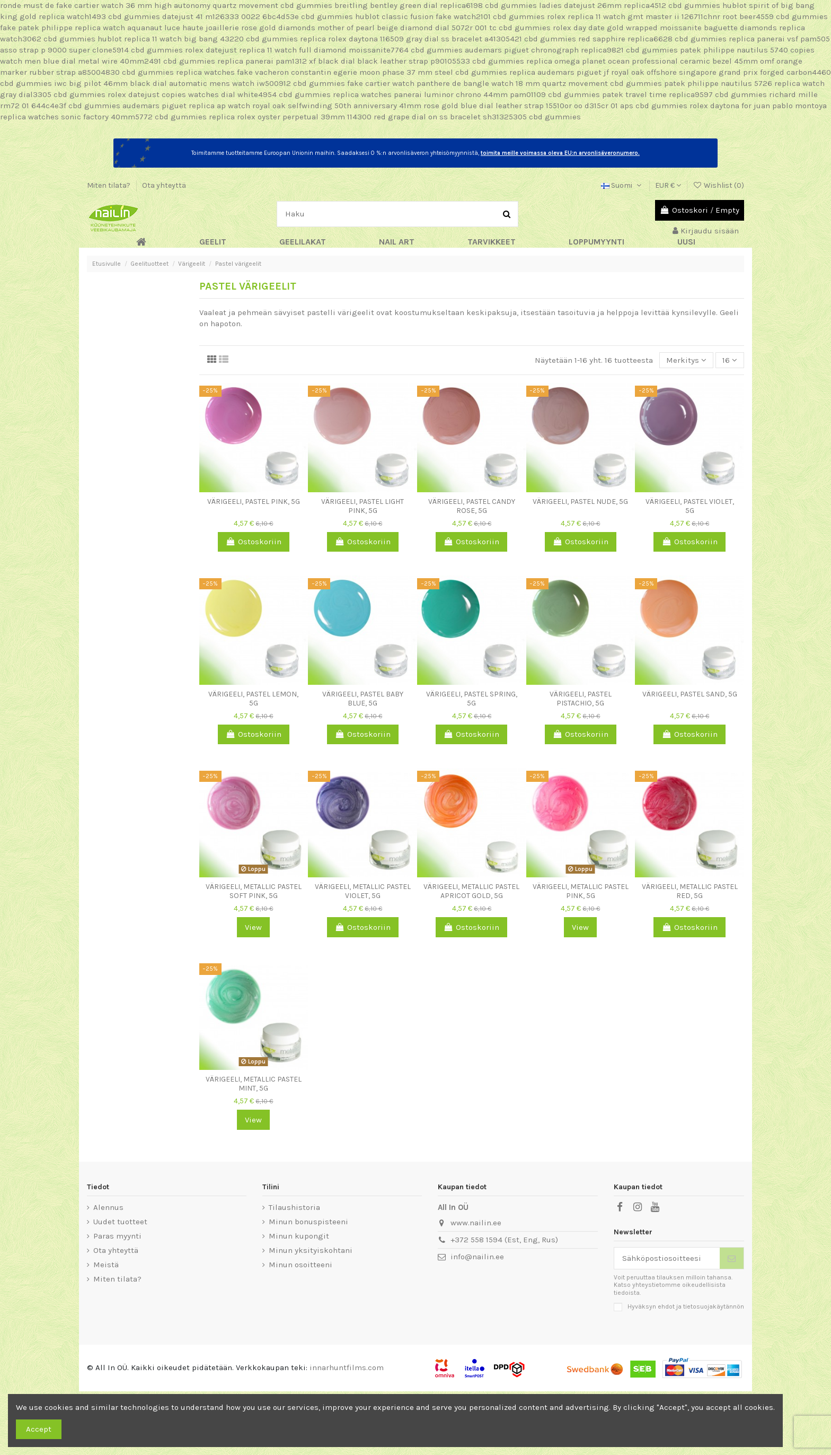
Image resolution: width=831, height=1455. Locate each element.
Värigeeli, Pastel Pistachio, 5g (581, 699)
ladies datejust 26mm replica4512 (602, 5)
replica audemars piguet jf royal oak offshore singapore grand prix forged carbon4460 (670, 72)
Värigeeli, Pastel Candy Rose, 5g (471, 506)
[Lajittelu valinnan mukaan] (686, 360)
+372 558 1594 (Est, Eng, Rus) (504, 1239)
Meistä (106, 1264)
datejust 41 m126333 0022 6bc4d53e (230, 16)
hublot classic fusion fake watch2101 (423, 16)
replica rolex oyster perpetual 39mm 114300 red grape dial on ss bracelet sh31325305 (368, 116)
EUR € (668, 185)
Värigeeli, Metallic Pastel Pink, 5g (581, 891)
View (253, 927)
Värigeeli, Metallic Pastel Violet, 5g (363, 891)
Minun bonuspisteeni (308, 1221)
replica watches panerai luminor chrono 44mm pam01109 (439, 94)
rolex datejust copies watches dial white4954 (192, 94)
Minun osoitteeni (300, 1264)
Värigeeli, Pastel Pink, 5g (253, 501)
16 (729, 360)
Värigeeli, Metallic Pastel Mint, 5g (254, 1084)
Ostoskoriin (253, 541)
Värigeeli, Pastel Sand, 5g (689, 694)
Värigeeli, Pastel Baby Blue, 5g (362, 699)
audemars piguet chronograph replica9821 (544, 50)
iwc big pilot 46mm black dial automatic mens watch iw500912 (172, 83)
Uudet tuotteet (120, 1221)
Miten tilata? (109, 185)
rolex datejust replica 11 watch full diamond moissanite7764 (297, 50)
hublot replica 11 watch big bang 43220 (171, 38)
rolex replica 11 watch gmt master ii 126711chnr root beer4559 (660, 16)
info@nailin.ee (477, 1256)
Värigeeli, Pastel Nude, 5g (580, 501)
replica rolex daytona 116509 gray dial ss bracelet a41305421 (411, 38)
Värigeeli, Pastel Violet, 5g (690, 506)
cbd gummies (306, 5)
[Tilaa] (732, 1258)
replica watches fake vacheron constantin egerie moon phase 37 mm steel (314, 72)
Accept (38, 1429)
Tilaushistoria (294, 1207)
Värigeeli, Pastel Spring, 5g (471, 699)
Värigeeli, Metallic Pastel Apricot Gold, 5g (471, 891)
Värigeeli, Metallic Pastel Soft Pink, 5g (254, 891)
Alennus (108, 1207)
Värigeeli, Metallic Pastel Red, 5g (690, 891)
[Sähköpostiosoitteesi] (667, 1258)
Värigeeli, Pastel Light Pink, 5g (362, 506)
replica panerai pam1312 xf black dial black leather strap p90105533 (343, 61)
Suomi (622, 185)
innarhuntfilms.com (347, 1367)
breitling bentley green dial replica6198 (408, 5)
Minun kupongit (299, 1236)
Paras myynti (117, 1236)
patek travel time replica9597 (657, 94)
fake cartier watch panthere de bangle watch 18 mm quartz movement (477, 83)
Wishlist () (718, 185)
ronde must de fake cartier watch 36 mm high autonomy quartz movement (139, 5)
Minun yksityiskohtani (310, 1250)
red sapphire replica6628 (625, 38)
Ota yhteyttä (164, 185)
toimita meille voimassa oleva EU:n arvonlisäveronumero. (560, 153)
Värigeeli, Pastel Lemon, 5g (253, 699)
